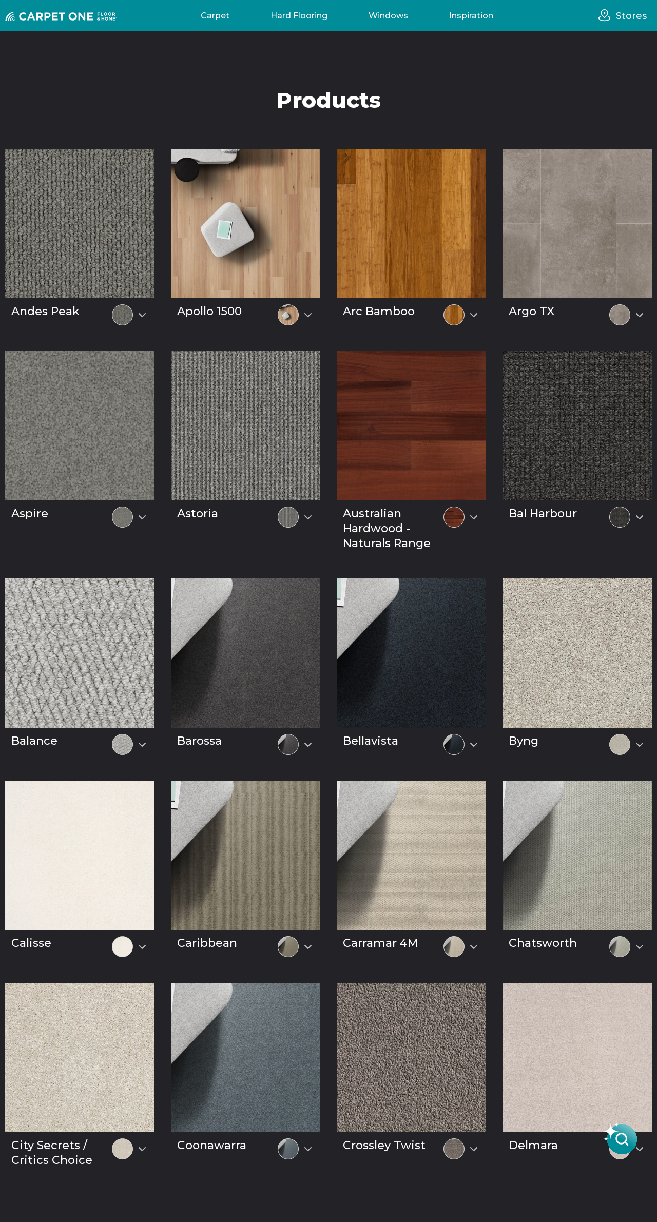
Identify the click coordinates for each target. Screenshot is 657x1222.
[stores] (607, 15)
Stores (631, 16)
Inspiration (471, 16)
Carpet (215, 16)
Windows (388, 16)
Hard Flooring (298, 16)
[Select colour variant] (142, 315)
